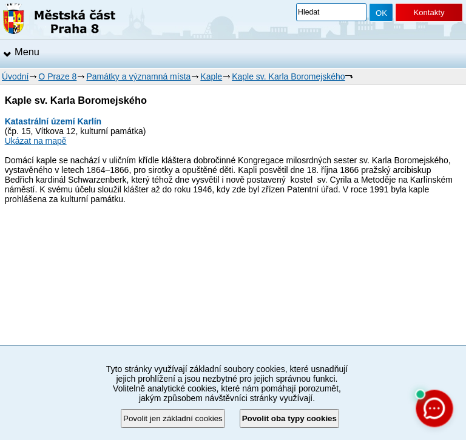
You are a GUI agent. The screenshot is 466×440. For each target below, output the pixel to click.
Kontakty (428, 12)
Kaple (211, 76)
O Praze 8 (57, 76)
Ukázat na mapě (36, 141)
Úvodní (15, 76)
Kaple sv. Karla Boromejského (288, 76)
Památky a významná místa (138, 76)
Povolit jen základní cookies (173, 418)
